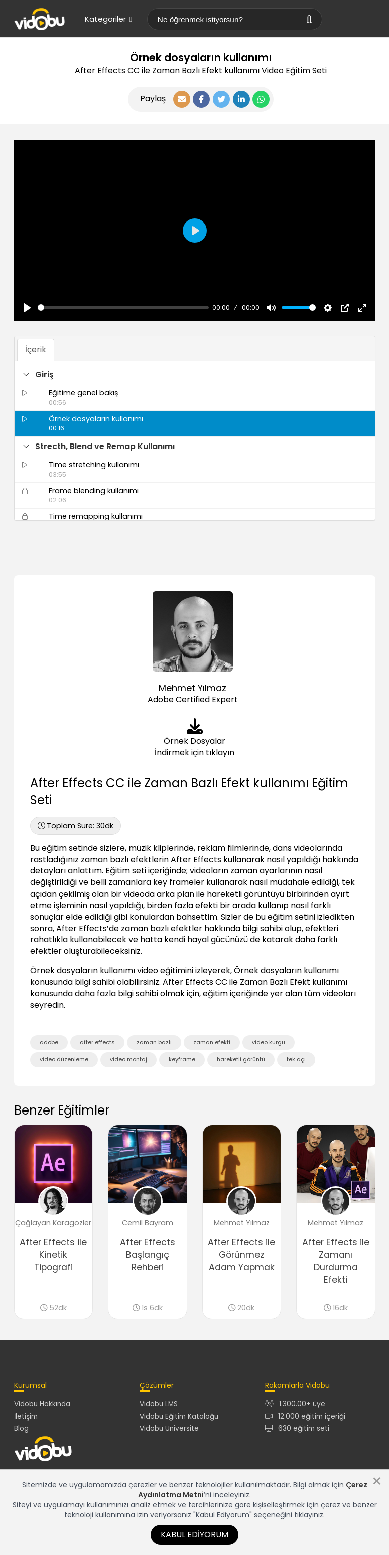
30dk (75, 826)
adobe (49, 1042)
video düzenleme (64, 1059)
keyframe (182, 1059)
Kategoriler (108, 19)
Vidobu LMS (159, 1404)
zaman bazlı (154, 1042)
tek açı (296, 1059)
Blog (21, 1428)
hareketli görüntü (241, 1059)
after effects (97, 1042)
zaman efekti (211, 1042)
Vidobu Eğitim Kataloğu (179, 1416)
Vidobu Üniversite (169, 1428)
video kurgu (268, 1042)
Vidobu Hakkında (42, 1404)
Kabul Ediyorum (194, 1534)
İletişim (26, 1416)
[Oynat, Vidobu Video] (27, 308)
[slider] (123, 307)
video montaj (128, 1059)
